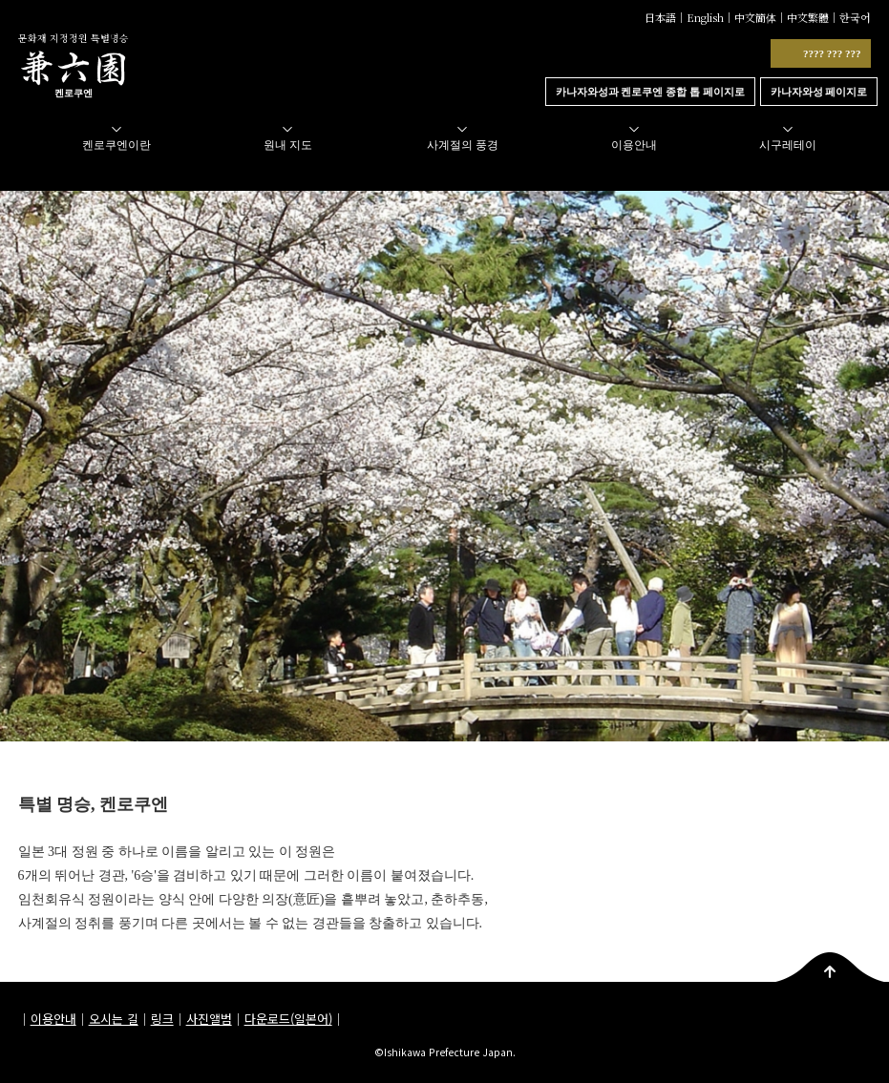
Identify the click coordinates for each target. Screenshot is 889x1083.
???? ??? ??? (832, 53)
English (705, 17)
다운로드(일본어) (288, 1019)
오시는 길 (113, 1019)
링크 (162, 1019)
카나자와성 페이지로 (819, 91)
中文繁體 (808, 17)
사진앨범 (209, 1019)
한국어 (855, 17)
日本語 (660, 17)
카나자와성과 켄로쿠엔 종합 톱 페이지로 (650, 91)
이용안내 (53, 1019)
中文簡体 (755, 17)
